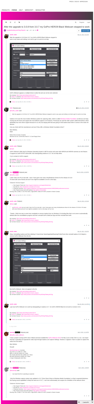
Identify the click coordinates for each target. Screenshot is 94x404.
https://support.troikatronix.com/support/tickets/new (38, 183)
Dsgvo (76, 1)
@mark (20, 144)
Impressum (84, 1)
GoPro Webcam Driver (54, 336)
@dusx (12, 202)
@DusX (20, 199)
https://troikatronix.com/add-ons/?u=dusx (30, 185)
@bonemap (22, 366)
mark (11, 106)
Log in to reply (85, 28)
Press (71, 1)
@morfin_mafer (17, 106)
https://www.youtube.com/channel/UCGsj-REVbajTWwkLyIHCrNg (37, 96)
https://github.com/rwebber (39, 188)
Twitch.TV (13, 95)
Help (21, 10)
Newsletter (40, 10)
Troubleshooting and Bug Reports (16, 28)
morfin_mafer (13, 33)
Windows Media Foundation (69, 117)
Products (6, 10)
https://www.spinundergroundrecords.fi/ (26, 93)
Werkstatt (29, 10)
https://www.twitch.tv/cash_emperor (30, 95)
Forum (14, 10)
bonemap (12, 330)
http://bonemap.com (14, 348)
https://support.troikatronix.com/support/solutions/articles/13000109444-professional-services (46, 186)
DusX (11, 170)
